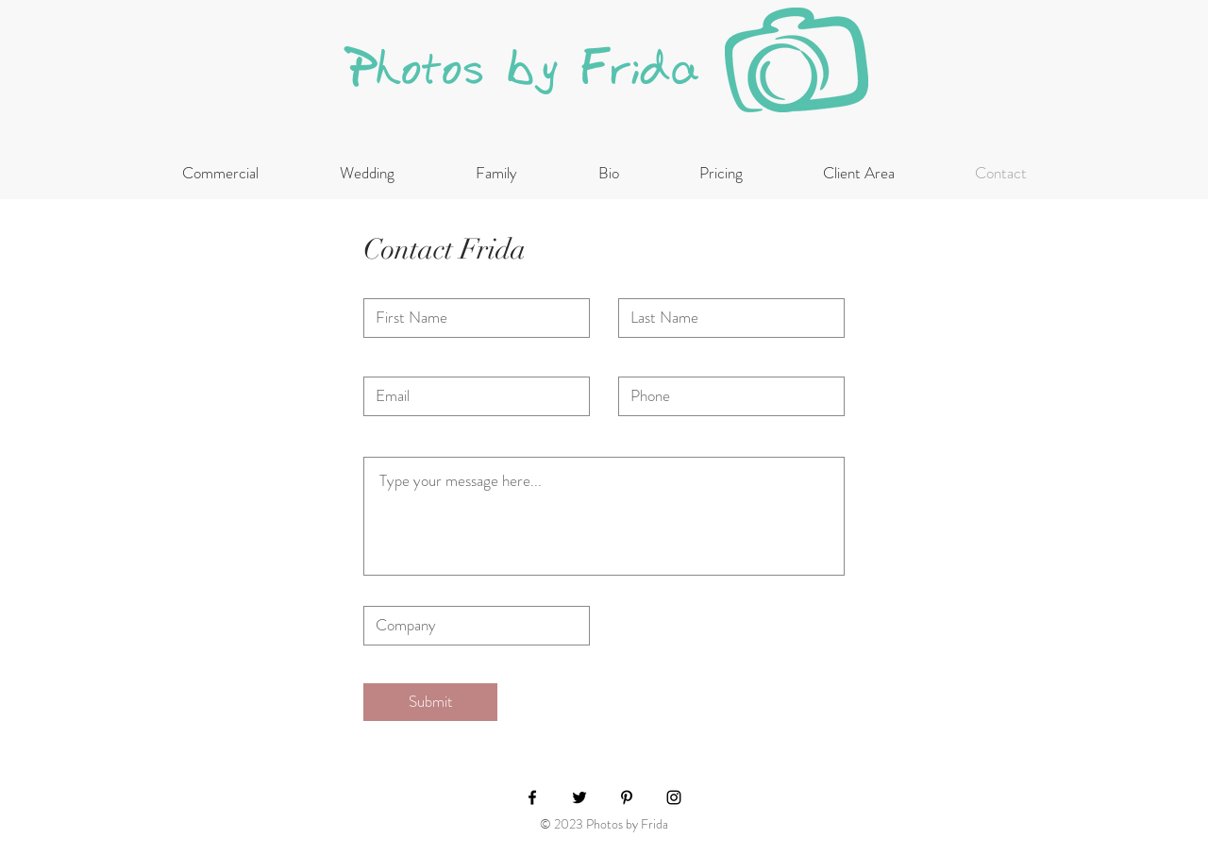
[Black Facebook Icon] (532, 797)
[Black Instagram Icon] (673, 797)
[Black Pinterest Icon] (626, 797)
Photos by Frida (524, 68)
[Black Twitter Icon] (579, 797)
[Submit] (430, 702)
